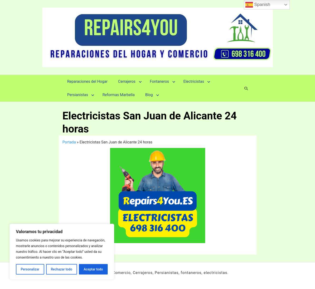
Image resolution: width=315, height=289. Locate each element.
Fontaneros (159, 81)
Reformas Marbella (118, 95)
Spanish (257, 5)
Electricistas (193, 81)
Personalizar (30, 269)
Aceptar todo (93, 269)
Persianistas (77, 95)
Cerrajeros (127, 81)
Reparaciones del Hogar (87, 81)
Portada (69, 142)
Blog (149, 95)
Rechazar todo (61, 269)
